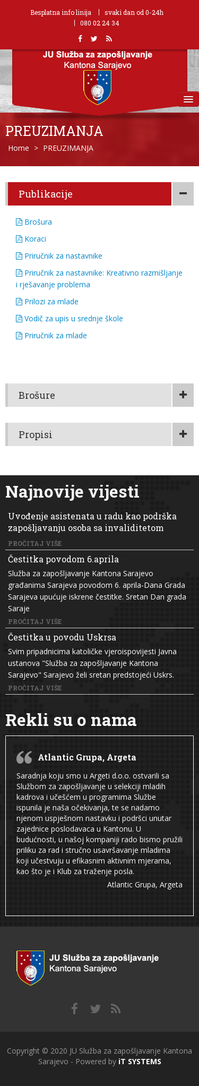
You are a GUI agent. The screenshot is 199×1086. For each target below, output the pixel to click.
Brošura (34, 222)
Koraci (31, 239)
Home (18, 148)
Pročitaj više (35, 543)
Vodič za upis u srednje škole (69, 318)
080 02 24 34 (99, 23)
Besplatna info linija (60, 12)
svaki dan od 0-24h (134, 12)
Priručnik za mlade (51, 335)
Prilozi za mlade (47, 301)
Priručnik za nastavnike (59, 256)
